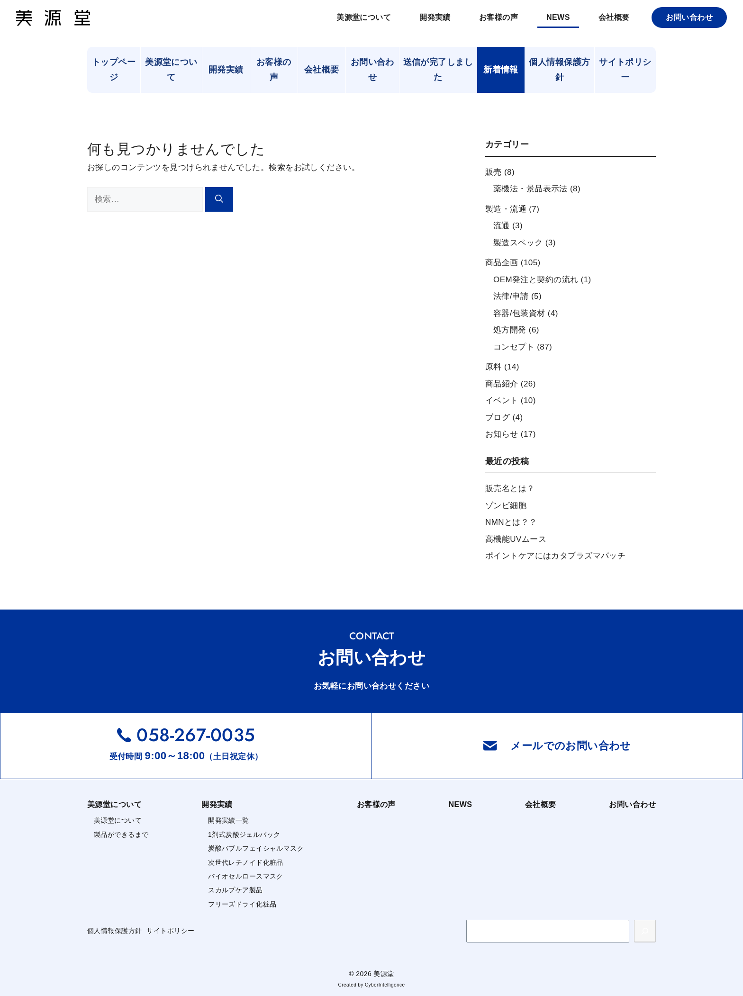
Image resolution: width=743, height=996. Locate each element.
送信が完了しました (438, 69)
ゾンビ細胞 (505, 505)
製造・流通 (505, 209)
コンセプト (514, 346)
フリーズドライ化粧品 (242, 904)
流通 (501, 225)
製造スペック (518, 242)
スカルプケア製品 (235, 890)
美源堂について (363, 17)
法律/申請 (511, 296)
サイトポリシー (625, 69)
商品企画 (501, 262)
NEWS (558, 17)
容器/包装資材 (519, 313)
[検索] (219, 199)
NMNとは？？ (511, 522)
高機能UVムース (515, 539)
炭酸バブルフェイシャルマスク (256, 848)
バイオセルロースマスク (245, 876)
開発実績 (435, 17)
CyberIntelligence (385, 984)
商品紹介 (501, 383)
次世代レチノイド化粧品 (245, 862)
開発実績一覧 (228, 820)
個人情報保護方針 (559, 69)
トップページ (114, 69)
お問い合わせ (689, 17)
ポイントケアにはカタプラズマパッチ (555, 555)
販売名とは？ (510, 488)
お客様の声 (498, 17)
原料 (493, 366)
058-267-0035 (195, 735)
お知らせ (501, 434)
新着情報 (500, 69)
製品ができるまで (121, 834)
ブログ (497, 417)
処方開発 (509, 329)
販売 (493, 172)
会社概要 (614, 17)
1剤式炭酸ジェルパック (244, 834)
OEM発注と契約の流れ (535, 279)
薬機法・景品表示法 (530, 188)
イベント (501, 400)
